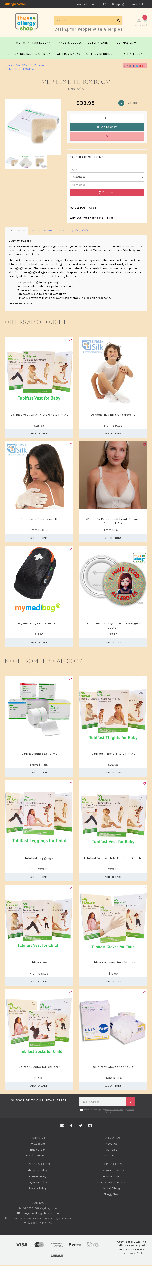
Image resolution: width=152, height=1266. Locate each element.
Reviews (74, 231)
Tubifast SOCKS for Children (39, 1068)
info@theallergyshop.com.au (37, 1215)
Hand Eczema (111, 1177)
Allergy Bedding (99, 55)
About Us (112, 1144)
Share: (135, 66)
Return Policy (37, 1177)
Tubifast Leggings (39, 859)
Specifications (42, 231)
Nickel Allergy (131, 55)
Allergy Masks (68, 55)
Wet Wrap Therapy (112, 1171)
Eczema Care (99, 43)
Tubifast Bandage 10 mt (39, 754)
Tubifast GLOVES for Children (113, 963)
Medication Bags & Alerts (29, 55)
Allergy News (15, 4)
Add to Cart (107, 128)
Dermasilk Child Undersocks (113, 416)
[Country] (107, 178)
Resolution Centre (37, 1156)
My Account (37, 1144)
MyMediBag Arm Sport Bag (39, 624)
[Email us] (62, 1127)
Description (16, 231)
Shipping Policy (37, 1171)
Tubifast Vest (39, 963)
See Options (113, 434)
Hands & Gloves (69, 43)
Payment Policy (38, 1183)
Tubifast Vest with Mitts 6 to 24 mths (39, 416)
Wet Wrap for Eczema (33, 43)
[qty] (107, 170)
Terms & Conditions (114, 1111)
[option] (33, 128)
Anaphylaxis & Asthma (112, 1183)
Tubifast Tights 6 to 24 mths (113, 754)
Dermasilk (126, 43)
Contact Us (137, 4)
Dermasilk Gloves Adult (39, 520)
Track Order (37, 1150)
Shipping (118, 4)
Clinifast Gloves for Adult (113, 1068)
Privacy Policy (37, 1189)
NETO (139, 1254)
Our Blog (111, 1150)
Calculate (107, 193)
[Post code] (107, 186)
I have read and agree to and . (107, 1112)
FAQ (103, 4)
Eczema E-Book (85, 4)
